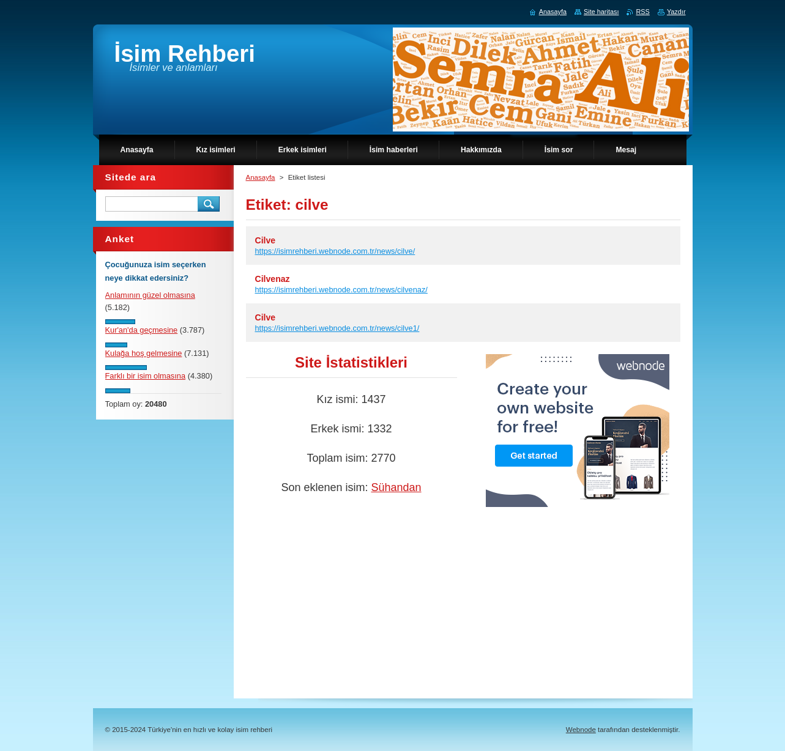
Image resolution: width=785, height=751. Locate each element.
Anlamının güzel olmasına (150, 295)
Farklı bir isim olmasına (145, 375)
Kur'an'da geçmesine (141, 330)
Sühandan (396, 487)
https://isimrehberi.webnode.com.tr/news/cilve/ (335, 251)
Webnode (581, 729)
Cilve (265, 240)
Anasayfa (260, 177)
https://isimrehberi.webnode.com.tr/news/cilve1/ (337, 328)
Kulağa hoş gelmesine (143, 353)
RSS (642, 11)
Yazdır (676, 11)
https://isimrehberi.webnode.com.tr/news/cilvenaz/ (341, 289)
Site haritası (601, 11)
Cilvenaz (272, 279)
